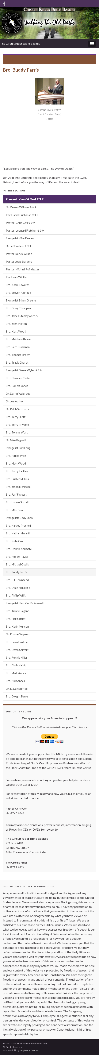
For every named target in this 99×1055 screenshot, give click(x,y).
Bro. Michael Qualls (17, 564)
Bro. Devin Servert (17, 649)
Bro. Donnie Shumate (19, 549)
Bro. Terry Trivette (17, 424)
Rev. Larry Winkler (17, 277)
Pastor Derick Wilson (19, 253)
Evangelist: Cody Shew (19, 517)
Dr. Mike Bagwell (16, 440)
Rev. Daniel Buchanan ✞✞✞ (22, 215)
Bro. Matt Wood (16, 463)
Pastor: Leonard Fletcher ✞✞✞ (25, 230)
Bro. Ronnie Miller (16, 657)
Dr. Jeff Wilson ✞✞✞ (19, 246)
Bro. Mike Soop (15, 510)
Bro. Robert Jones (17, 385)
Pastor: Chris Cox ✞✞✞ (20, 222)
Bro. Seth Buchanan (18, 347)
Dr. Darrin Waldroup (18, 393)
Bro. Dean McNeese (18, 587)
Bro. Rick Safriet (15, 618)
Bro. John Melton (16, 323)
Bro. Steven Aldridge (18, 292)
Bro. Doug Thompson (19, 308)
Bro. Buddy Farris (16, 572)
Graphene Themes (29, 1050)
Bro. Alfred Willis (16, 455)
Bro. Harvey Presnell (18, 525)
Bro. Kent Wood (16, 331)
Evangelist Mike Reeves (20, 238)
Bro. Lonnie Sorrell (17, 502)
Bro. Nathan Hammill (18, 533)
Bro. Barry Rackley (17, 471)
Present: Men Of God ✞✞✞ (39, 59)
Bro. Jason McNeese (18, 486)
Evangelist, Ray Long (18, 448)
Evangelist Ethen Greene (21, 300)
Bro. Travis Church (17, 362)
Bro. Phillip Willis (16, 595)
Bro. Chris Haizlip (16, 665)
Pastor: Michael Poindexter (22, 269)
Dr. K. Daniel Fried (17, 688)
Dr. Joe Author (15, 401)
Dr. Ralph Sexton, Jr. (18, 409)
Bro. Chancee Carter (18, 378)
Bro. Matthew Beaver (19, 339)
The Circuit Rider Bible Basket (20, 43)
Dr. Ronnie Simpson (17, 634)
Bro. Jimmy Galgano (17, 611)
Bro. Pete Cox (14, 541)
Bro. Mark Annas (16, 673)
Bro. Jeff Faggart (16, 494)
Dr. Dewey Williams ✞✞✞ (21, 207)
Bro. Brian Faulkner (17, 642)
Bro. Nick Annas (15, 681)
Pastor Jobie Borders (19, 261)
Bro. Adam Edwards (17, 285)
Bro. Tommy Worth (17, 432)
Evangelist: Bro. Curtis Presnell (25, 603)
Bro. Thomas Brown (18, 354)
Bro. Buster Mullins (17, 479)
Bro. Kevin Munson (17, 626)
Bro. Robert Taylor (17, 556)
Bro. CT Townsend (17, 580)
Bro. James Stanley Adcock (22, 316)
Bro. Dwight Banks (17, 696)
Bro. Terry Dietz (15, 417)
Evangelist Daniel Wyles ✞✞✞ (24, 370)
